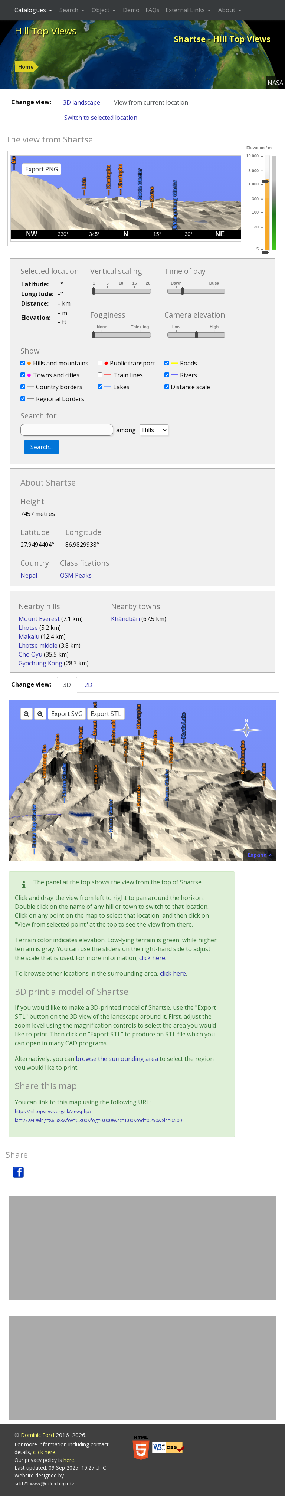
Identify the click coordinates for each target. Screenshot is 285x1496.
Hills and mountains (60, 363)
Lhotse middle (38, 645)
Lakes (121, 387)
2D (88, 685)
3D (67, 685)
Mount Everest (39, 619)
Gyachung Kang (40, 663)
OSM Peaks (76, 575)
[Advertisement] (142, 1248)
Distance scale (190, 387)
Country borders (59, 387)
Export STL (106, 714)
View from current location (151, 102)
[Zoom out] (40, 714)
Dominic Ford (37, 1435)
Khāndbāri (125, 619)
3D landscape (81, 102)
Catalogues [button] (31, 10)
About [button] (227, 10)
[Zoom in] (26, 714)
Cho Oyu (30, 654)
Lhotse (28, 628)
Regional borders (60, 399)
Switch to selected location (100, 118)
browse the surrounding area (117, 1059)
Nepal (28, 575)
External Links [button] (186, 10)
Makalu (29, 636)
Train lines (128, 375)
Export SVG (66, 714)
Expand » (260, 854)
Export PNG (41, 169)
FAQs (152, 10)
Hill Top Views (45, 30)
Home (26, 66)
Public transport (132, 363)
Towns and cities (56, 375)
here (68, 1459)
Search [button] (69, 10)
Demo (131, 10)
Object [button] (101, 10)
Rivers (188, 375)
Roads (188, 363)
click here (152, 958)
